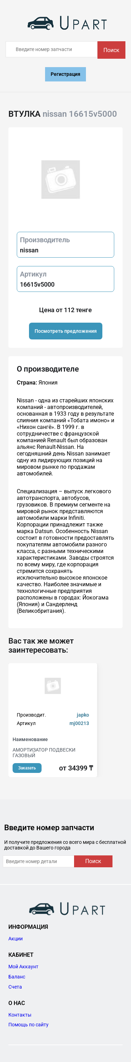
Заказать (27, 768)
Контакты (19, 1015)
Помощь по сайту (28, 1024)
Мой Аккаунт (23, 966)
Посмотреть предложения (66, 331)
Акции (15, 938)
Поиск (111, 50)
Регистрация (65, 74)
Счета (15, 987)
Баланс (16, 977)
